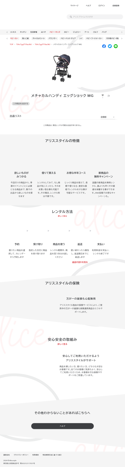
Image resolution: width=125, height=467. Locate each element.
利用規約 (35, 455)
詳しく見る (62, 216)
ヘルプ (88, 6)
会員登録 (115, 6)
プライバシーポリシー (21, 455)
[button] (108, 117)
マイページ (74, 6)
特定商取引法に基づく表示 (52, 455)
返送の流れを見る (80, 262)
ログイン (102, 6)
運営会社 (6, 455)
